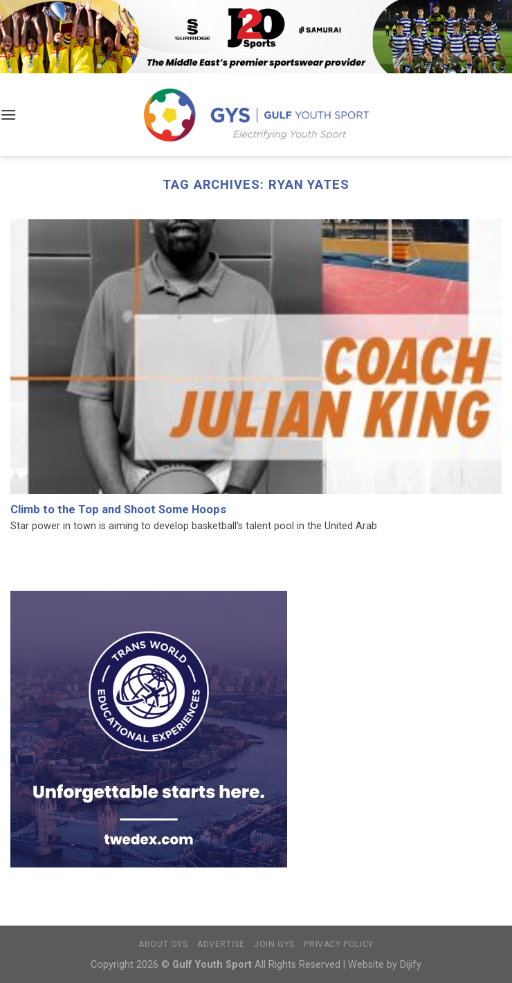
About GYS (163, 944)
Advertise (221, 944)
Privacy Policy (339, 944)
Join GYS (274, 944)
